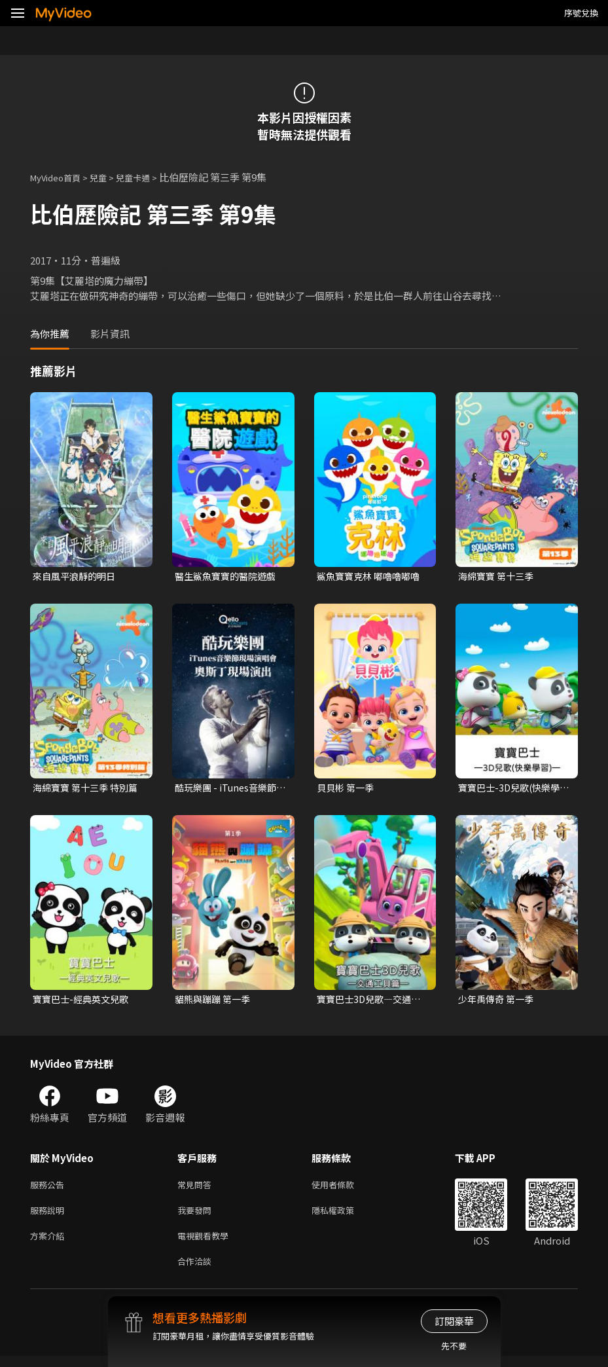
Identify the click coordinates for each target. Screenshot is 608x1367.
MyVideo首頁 (60, 177)
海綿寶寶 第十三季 (498, 576)
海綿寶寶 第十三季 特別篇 (84, 789)
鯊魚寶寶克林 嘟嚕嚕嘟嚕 (372, 576)
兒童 (108, 177)
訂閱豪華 (454, 1321)
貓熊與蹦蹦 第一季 (215, 1001)
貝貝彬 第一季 (347, 789)
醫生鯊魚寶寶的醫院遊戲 (229, 576)
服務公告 (49, 1188)
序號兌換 (581, 13)
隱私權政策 (343, 1216)
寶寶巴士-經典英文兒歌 (84, 1001)
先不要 (454, 1346)
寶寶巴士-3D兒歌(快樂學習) (512, 789)
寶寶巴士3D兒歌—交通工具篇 (372, 1001)
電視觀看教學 (206, 1243)
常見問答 (197, 1188)
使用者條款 (343, 1188)
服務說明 (49, 1216)
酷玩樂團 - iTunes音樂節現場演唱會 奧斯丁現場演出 (230, 789)
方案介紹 (49, 1243)
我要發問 (197, 1216)
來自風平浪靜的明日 (77, 576)
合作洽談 (197, 1271)
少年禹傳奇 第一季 (498, 1001)
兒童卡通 (147, 177)
